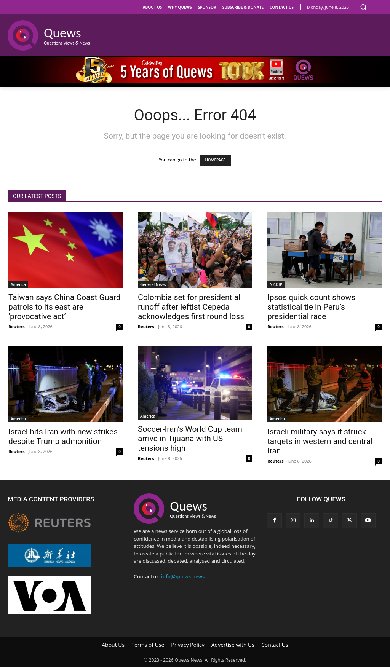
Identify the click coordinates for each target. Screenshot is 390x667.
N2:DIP (276, 284)
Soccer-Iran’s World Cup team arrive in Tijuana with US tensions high (190, 438)
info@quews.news (183, 576)
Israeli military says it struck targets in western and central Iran (320, 441)
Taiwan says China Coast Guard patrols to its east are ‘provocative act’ (64, 307)
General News (153, 284)
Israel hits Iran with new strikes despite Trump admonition (63, 436)
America (18, 284)
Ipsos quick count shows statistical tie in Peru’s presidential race (311, 307)
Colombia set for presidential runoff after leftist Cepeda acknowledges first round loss (191, 307)
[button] (363, 7)
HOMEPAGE (215, 160)
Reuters (16, 326)
